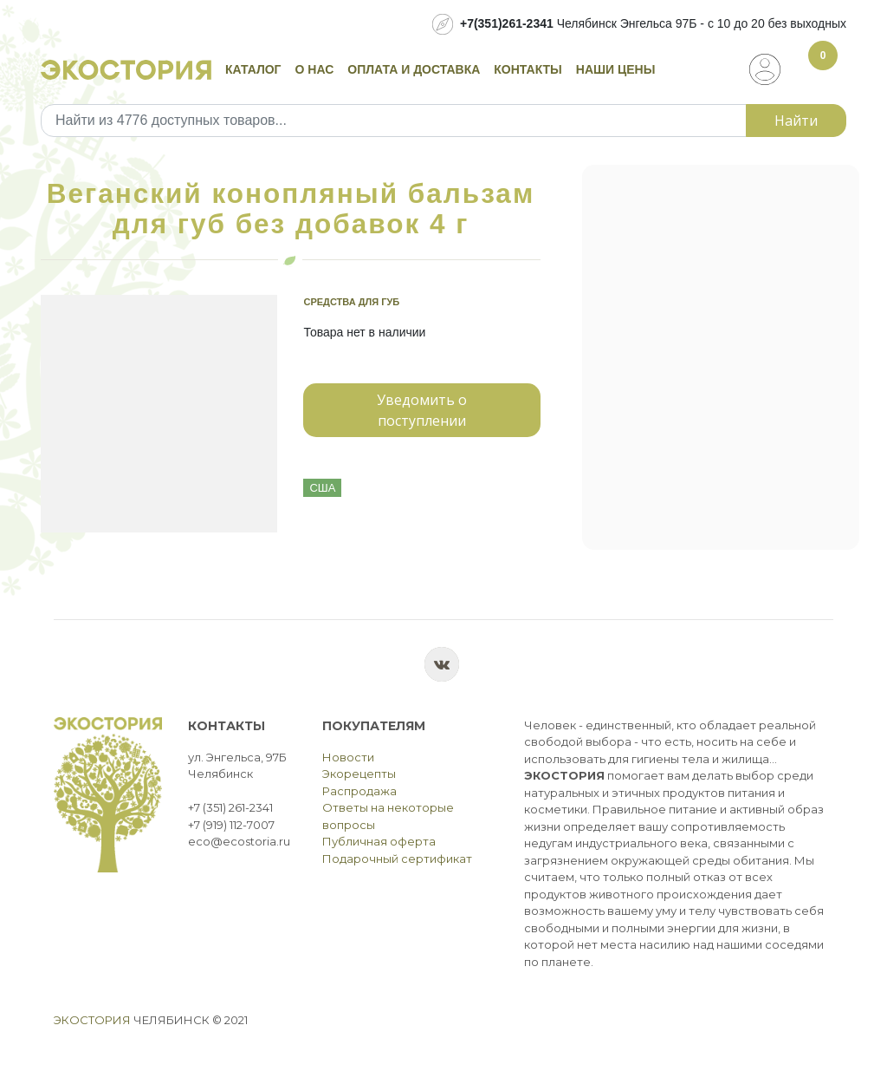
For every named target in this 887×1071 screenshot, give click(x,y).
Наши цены (616, 69)
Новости (348, 757)
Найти (796, 120)
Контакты (527, 69)
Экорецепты (359, 773)
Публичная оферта (379, 841)
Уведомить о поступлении (422, 410)
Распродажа (359, 791)
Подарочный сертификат (397, 858)
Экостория (92, 1020)
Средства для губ (351, 302)
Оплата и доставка (413, 69)
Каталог (253, 69)
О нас (314, 69)
